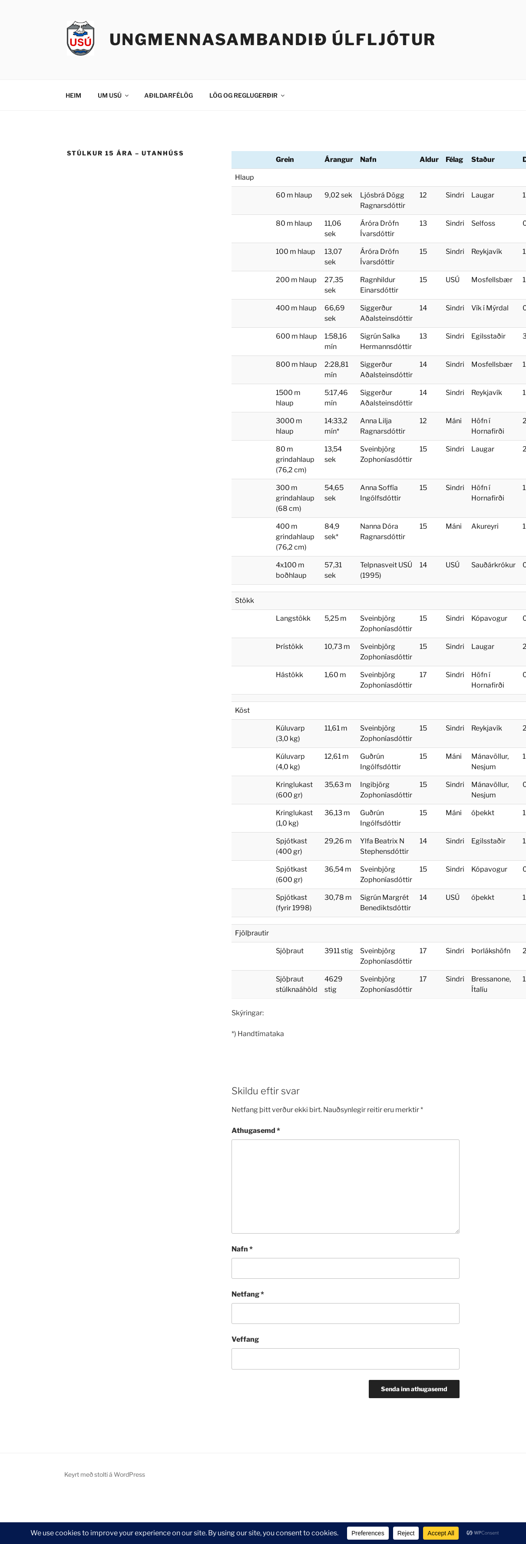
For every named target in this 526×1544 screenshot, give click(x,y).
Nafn (242, 1249)
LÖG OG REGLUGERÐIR (247, 95)
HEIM (73, 95)
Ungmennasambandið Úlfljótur (273, 39)
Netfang (248, 1294)
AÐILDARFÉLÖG (168, 95)
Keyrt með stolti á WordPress (104, 1474)
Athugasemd (256, 1130)
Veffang (245, 1339)
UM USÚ (114, 95)
